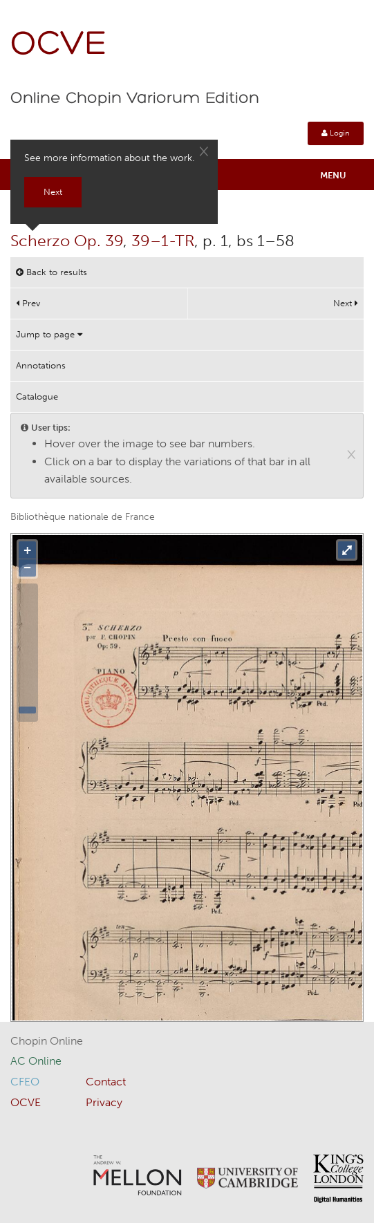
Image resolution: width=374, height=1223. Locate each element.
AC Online (36, 1060)
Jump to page (49, 334)
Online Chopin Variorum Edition (134, 99)
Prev (28, 303)
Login (335, 133)
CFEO (24, 1081)
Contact (106, 1081)
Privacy (104, 1102)
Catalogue (37, 396)
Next (345, 303)
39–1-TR (162, 240)
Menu (333, 175)
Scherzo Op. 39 (66, 240)
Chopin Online (46, 1040)
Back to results (51, 272)
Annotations (41, 365)
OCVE (58, 45)
